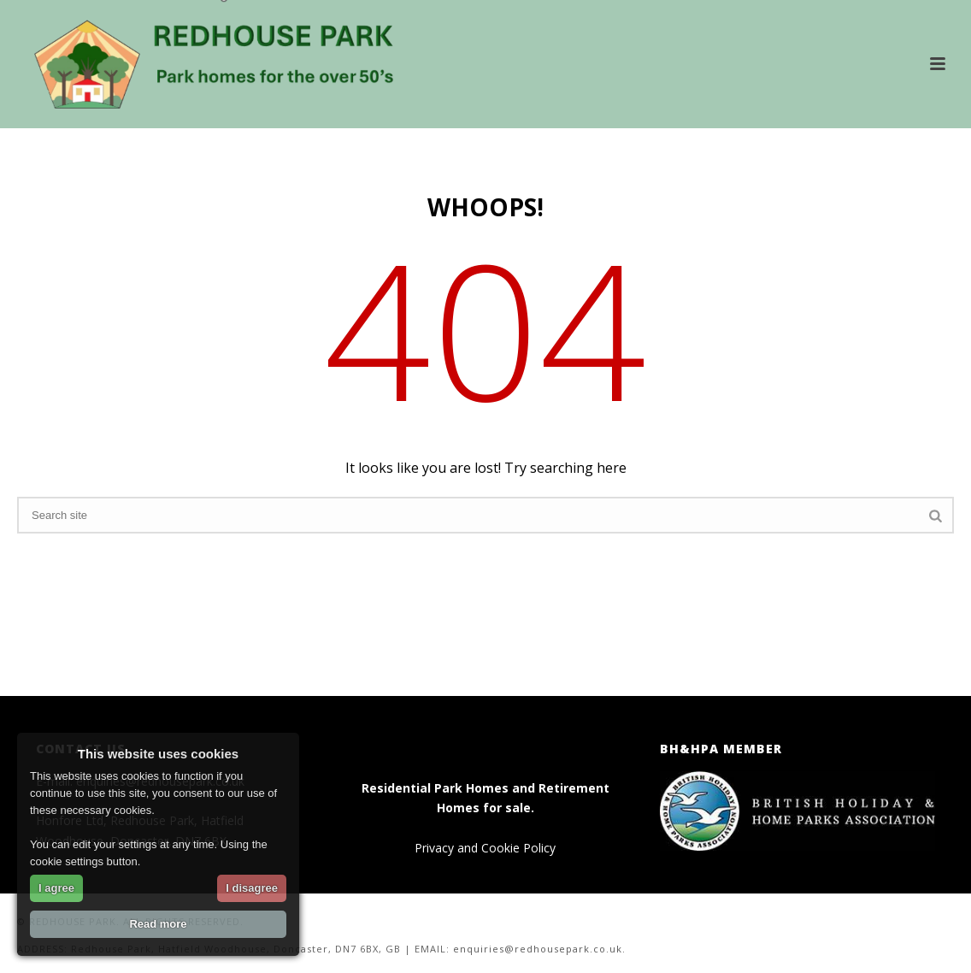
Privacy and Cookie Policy (485, 848)
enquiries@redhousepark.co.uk (537, 948)
